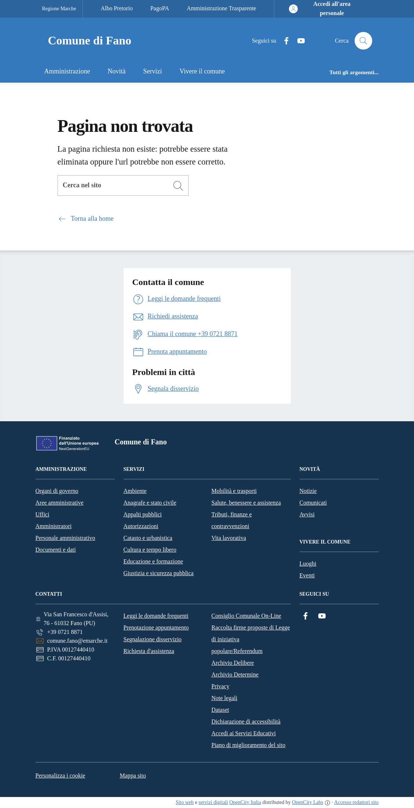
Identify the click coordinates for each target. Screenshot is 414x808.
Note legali (225, 698)
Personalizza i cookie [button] (60, 775)
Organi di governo (57, 491)
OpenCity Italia (245, 802)
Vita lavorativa (229, 538)
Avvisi (307, 514)
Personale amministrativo (65, 538)
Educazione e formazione (153, 561)
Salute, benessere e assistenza (246, 502)
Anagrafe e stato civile (150, 502)
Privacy (221, 686)
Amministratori (54, 526)
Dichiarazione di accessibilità (246, 721)
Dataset (220, 710)
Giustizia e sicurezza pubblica (159, 573)
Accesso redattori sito (356, 802)
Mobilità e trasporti (234, 491)
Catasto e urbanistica (148, 538)
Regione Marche (59, 8)
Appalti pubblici (143, 514)
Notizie (308, 491)
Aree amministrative (60, 502)
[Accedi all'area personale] (326, 9)
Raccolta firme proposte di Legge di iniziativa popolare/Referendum (251, 639)
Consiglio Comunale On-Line (246, 616)
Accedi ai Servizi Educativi (244, 733)
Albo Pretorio (116, 8)
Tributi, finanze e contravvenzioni (232, 520)
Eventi (307, 575)
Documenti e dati (56, 550)
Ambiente (135, 491)
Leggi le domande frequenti (156, 616)
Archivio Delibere (233, 663)
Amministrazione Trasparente (221, 8)
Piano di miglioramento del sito (249, 745)
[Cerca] (178, 186)
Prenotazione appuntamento (156, 627)
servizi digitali (213, 802)
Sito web (185, 802)
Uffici (43, 514)
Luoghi (308, 563)
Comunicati (313, 502)
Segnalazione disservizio (153, 639)
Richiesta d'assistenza (149, 651)
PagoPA (159, 8)
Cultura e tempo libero (150, 550)
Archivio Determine (235, 674)
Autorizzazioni (141, 526)
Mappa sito (133, 775)
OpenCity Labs (307, 802)
